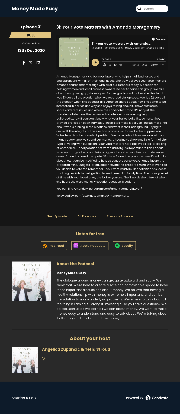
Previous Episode (120, 216)
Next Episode (57, 216)
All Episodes (87, 216)
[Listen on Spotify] (124, 245)
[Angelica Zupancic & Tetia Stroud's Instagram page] (43, 359)
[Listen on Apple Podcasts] (89, 245)
